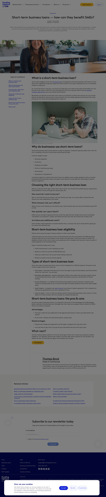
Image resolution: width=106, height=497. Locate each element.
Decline (72, 488)
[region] (52, 487)
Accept (63, 488)
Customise (82, 488)
